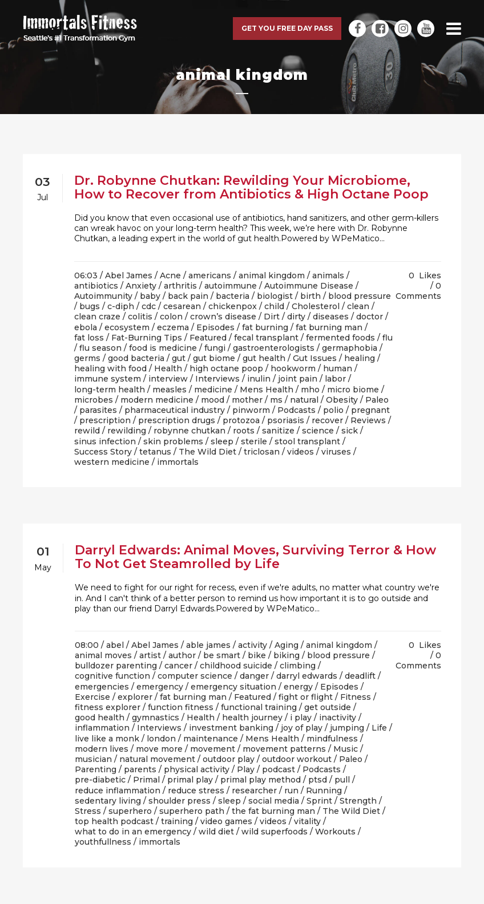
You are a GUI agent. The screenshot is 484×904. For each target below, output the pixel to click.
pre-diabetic (100, 780)
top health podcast (114, 821)
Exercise (92, 697)
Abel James (128, 275)
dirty (296, 316)
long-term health (109, 389)
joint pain (297, 379)
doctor (369, 316)
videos (300, 452)
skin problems (173, 441)
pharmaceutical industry (174, 410)
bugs (89, 306)
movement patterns (284, 749)
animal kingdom (272, 275)
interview (168, 379)
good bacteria (136, 358)
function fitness (180, 707)
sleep (222, 441)
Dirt (272, 316)
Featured (208, 338)
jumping (347, 728)
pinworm (251, 410)
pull (342, 780)
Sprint (319, 801)
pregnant (370, 410)
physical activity (196, 769)
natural (304, 400)
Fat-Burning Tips (146, 338)
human (337, 368)
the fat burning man (273, 811)
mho (310, 389)
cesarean (182, 306)
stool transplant (307, 441)
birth (310, 296)
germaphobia (349, 348)
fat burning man (329, 327)
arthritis (180, 286)
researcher (254, 790)
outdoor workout (297, 759)
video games (226, 821)
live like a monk (107, 738)
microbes (93, 400)
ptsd (317, 780)
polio (333, 410)
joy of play (301, 728)
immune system (107, 379)
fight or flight (306, 697)
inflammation (102, 728)
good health (99, 717)
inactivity (337, 717)
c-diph (120, 306)
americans (209, 275)
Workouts (335, 831)
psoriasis (285, 420)
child (274, 306)
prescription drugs (176, 420)
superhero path (191, 811)
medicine (213, 389)
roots (244, 430)
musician (93, 759)
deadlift (360, 676)
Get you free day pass (287, 28)
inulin (259, 379)
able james (208, 645)
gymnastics (155, 717)
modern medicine (156, 400)
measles (169, 389)
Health (168, 368)
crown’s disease (223, 316)
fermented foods (340, 338)
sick (349, 430)
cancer (178, 665)
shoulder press (179, 801)
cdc (149, 306)
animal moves (103, 655)
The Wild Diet (207, 452)
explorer (135, 697)
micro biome (353, 389)
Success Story (103, 452)
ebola (85, 327)
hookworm (293, 368)
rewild (87, 430)
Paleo (377, 400)
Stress (88, 811)
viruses (336, 452)
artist (150, 655)
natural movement (157, 759)
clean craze (97, 316)
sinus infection (105, 441)
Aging (287, 645)
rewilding (126, 430)
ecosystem (127, 327)
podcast (278, 769)
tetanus (155, 452)
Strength (358, 801)
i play (301, 717)
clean (358, 306)
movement (212, 749)
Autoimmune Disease (308, 286)
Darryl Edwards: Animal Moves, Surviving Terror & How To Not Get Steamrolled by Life (255, 556)
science (318, 430)
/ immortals (175, 462)
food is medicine (163, 348)
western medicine (112, 462)
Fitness (355, 697)
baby (150, 296)
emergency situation (233, 687)
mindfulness (332, 738)
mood (212, 400)
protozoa (241, 420)
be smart (221, 655)
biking (286, 655)
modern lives (101, 749)
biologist (275, 296)
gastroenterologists (273, 348)
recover (327, 420)
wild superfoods (274, 831)
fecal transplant (266, 338)
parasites (98, 410)
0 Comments (418, 291)
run (291, 790)
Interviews (217, 379)
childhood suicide (236, 665)
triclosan (262, 452)
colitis (140, 316)
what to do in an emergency (133, 831)
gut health (264, 358)
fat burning (265, 327)
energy (298, 687)
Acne (170, 275)
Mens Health (266, 389)
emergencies (102, 687)
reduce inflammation (117, 790)
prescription (105, 420)
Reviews (368, 420)
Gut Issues (315, 358)
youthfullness (103, 842)
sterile (254, 441)
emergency (159, 687)
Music (345, 749)
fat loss (89, 338)
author (182, 655)
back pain (188, 296)
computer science (195, 676)
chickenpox (232, 306)
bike (257, 655)
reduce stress (196, 790)
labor (335, 379)
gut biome (214, 358)
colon (171, 316)
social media (273, 801)
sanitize (278, 430)
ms (276, 400)
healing (359, 358)
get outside (327, 707)
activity (252, 645)
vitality (307, 821)
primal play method (260, 780)
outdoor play (229, 759)
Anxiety (141, 286)
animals (328, 275)
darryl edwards (306, 676)
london (161, 738)
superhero (130, 811)
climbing (298, 665)
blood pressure (359, 296)
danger (254, 676)
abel (115, 645)
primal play (190, 780)
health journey (252, 717)
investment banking (231, 728)
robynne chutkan (189, 430)
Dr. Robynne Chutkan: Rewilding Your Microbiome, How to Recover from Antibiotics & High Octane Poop (251, 187)
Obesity (342, 400)
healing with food (110, 368)
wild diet (216, 831)
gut (178, 358)
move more (159, 749)
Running (324, 790)
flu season (100, 348)
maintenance (210, 738)
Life (379, 728)
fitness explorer (107, 707)
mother (247, 400)
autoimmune (230, 286)
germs (87, 358)
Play (246, 769)
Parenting (95, 769)
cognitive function (112, 676)
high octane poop (226, 368)
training (177, 821)
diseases (331, 316)
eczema (173, 327)
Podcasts (296, 410)
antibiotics (96, 286)
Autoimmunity (103, 296)
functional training (259, 707)
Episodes (215, 327)
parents (140, 769)
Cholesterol (316, 306)
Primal (146, 780)
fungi (214, 348)
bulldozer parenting (116, 665)
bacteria (232, 296)
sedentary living (108, 801)
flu (387, 338)
